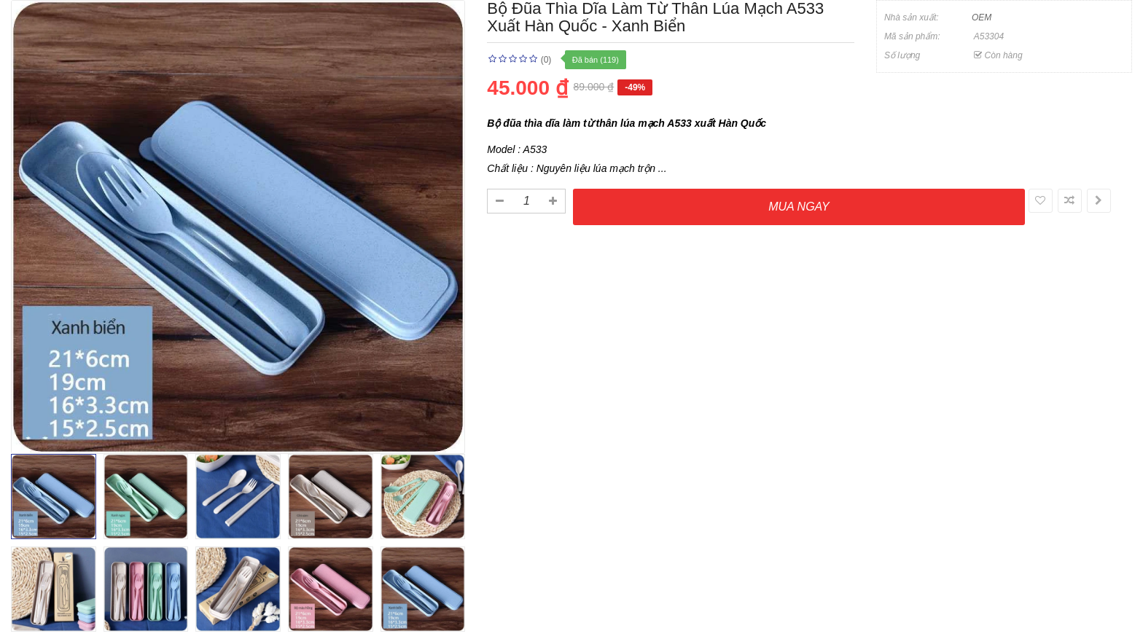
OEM (981, 17)
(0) (546, 60)
